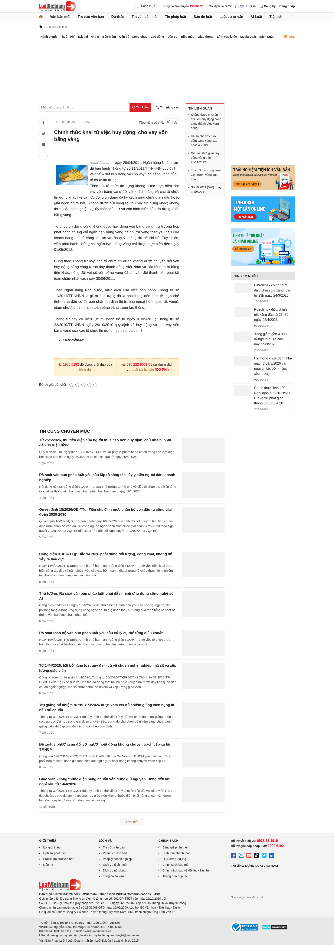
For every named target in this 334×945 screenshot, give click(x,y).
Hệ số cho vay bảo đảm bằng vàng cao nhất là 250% (204, 140)
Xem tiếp (131, 822)
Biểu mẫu (187, 36)
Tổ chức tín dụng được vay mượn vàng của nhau (206, 175)
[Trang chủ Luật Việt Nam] (57, 6)
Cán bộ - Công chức (133, 36)
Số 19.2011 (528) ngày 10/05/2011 (206, 189)
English (248, 6)
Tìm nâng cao (167, 107)
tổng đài (85, 369)
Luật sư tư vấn (231, 17)
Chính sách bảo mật (176, 864)
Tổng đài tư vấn (113, 876)
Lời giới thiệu (51, 847)
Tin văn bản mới (145, 17)
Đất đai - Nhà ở (88, 36)
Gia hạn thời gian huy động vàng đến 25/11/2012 (205, 157)
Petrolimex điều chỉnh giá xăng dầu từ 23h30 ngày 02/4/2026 (271, 315)
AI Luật (256, 17)
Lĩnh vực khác (227, 36)
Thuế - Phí (67, 36)
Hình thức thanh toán (176, 853)
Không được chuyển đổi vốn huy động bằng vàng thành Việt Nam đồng (206, 121)
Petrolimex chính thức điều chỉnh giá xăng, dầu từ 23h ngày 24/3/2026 (272, 290)
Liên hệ (48, 864)
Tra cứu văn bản (91, 17)
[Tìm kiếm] (140, 107)
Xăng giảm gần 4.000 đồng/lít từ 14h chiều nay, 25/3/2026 (270, 339)
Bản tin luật (202, 17)
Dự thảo (117, 17)
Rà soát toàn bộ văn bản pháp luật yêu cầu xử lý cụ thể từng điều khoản (101, 633)
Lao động (157, 36)
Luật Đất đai (103, 940)
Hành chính (48, 36)
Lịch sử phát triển (54, 853)
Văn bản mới (60, 17)
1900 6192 (68, 364)
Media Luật (248, 36)
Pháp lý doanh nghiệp (117, 859)
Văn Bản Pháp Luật (52, 940)
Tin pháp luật (175, 17)
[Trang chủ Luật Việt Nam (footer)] (60, 889)
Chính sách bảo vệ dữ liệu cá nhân (186, 870)
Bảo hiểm (109, 36)
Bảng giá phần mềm (176, 847)
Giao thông (206, 36)
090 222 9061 (134, 364)
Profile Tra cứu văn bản (58, 859)
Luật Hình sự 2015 (126, 940)
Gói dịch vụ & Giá (220, 6)
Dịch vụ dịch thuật (115, 864)
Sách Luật (266, 36)
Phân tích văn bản (115, 853)
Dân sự (172, 36)
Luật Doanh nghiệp (80, 940)
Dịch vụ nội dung (114, 870)
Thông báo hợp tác (175, 876)
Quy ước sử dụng (174, 859)
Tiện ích (275, 17)
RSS (289, 36)
